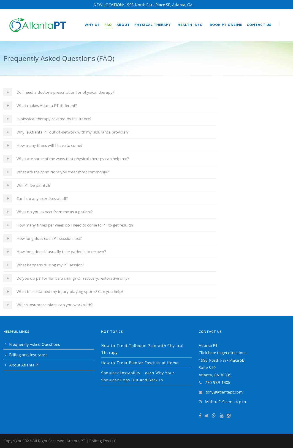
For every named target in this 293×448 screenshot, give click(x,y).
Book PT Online (226, 24)
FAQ (108, 24)
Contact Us (259, 24)
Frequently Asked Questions (34, 344)
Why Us (92, 24)
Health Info (190, 24)
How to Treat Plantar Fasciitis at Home (140, 362)
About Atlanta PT (24, 365)
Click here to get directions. (223, 352)
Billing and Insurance (28, 354)
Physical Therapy (152, 24)
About (123, 24)
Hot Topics (112, 331)
